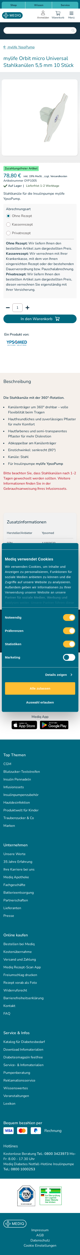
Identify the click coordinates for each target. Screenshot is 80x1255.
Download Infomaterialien (23, 1049)
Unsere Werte (14, 854)
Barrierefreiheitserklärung (23, 998)
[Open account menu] (43, 15)
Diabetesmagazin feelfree (23, 1057)
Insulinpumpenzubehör (21, 794)
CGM (7, 764)
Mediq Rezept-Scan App (22, 967)
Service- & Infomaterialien (23, 1065)
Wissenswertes (15, 1088)
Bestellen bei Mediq (19, 944)
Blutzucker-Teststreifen (21, 771)
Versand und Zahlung (19, 959)
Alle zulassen (40, 688)
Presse (8, 915)
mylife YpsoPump (21, 47)
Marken (9, 825)
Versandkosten (58, 176)
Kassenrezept (22, 224)
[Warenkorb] (58, 15)
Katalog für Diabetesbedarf (24, 1042)
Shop (13, 5)
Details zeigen (56, 674)
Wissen (38, 5)
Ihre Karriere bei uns (19, 869)
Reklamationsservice (19, 1080)
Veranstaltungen (16, 1096)
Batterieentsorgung (18, 892)
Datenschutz (40, 1240)
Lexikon (9, 1103)
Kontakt (9, 1005)
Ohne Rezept (22, 216)
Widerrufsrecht (15, 990)
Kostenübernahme (17, 951)
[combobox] (40, 30)
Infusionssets (13, 787)
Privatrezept (21, 233)
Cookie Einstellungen (40, 1245)
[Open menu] (71, 15)
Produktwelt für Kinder (21, 810)
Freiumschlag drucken (20, 975)
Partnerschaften (15, 900)
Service (65, 5)
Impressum (40, 1230)
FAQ (6, 1013)
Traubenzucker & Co (18, 818)
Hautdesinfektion (16, 802)
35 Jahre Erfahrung (17, 861)
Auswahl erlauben (40, 702)
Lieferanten (12, 908)
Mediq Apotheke (16, 877)
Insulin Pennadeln (17, 779)
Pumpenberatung (16, 1072)
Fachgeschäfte (14, 885)
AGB (40, 1235)
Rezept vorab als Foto (20, 982)
